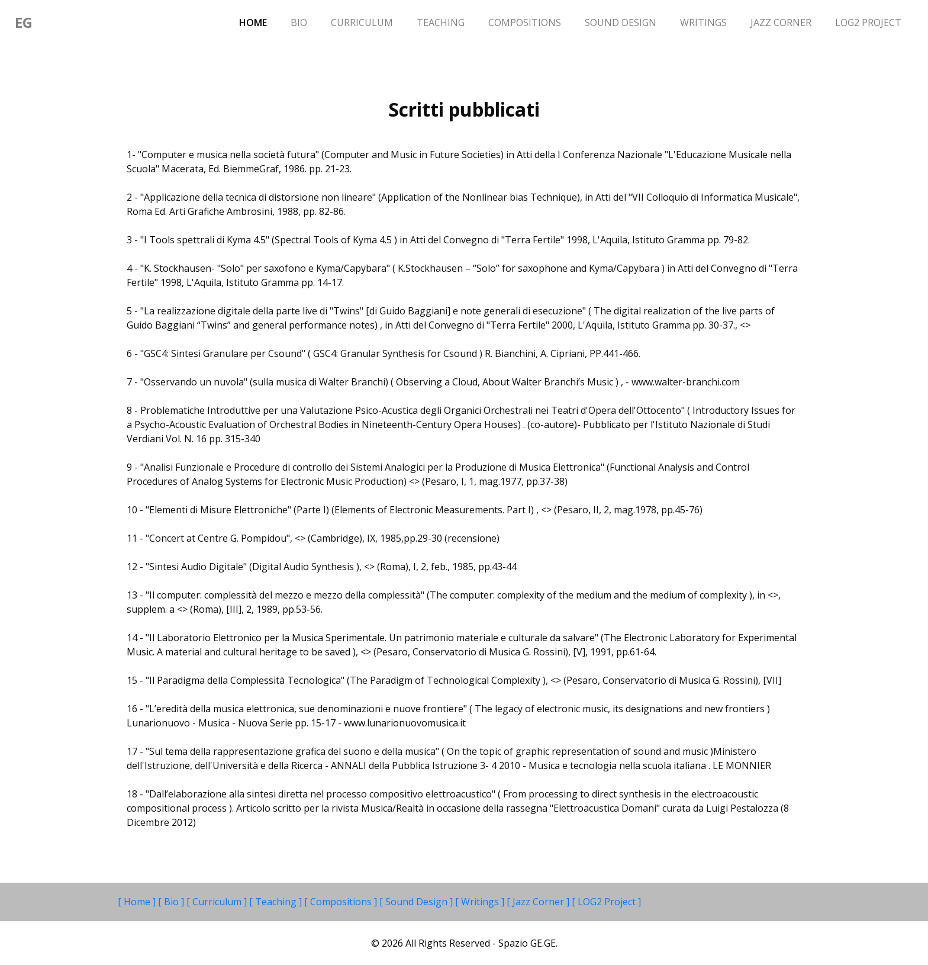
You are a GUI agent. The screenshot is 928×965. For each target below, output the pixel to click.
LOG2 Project (868, 22)
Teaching (441, 22)
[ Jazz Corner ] (539, 901)
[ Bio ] (172, 901)
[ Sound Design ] (417, 901)
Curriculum (362, 22)
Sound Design (620, 22)
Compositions (524, 22)
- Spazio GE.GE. (525, 943)
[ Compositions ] (341, 901)
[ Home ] (138, 901)
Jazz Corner (780, 22)
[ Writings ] (481, 901)
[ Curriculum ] (217, 901)
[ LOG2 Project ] (606, 901)
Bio (299, 22)
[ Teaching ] (276, 901)
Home (259, 22)
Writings (703, 22)
